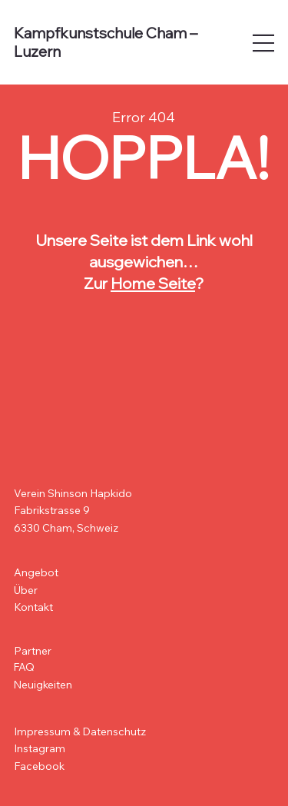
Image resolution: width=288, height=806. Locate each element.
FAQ (24, 667)
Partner (32, 651)
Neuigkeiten (42, 685)
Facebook (39, 766)
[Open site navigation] (264, 43)
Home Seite (153, 283)
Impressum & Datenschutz (80, 731)
